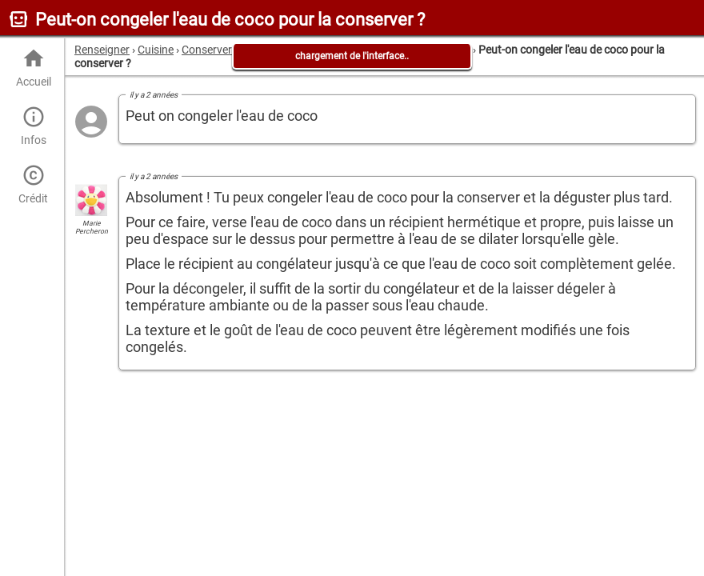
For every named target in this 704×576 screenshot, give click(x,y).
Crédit (33, 184)
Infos (33, 126)
